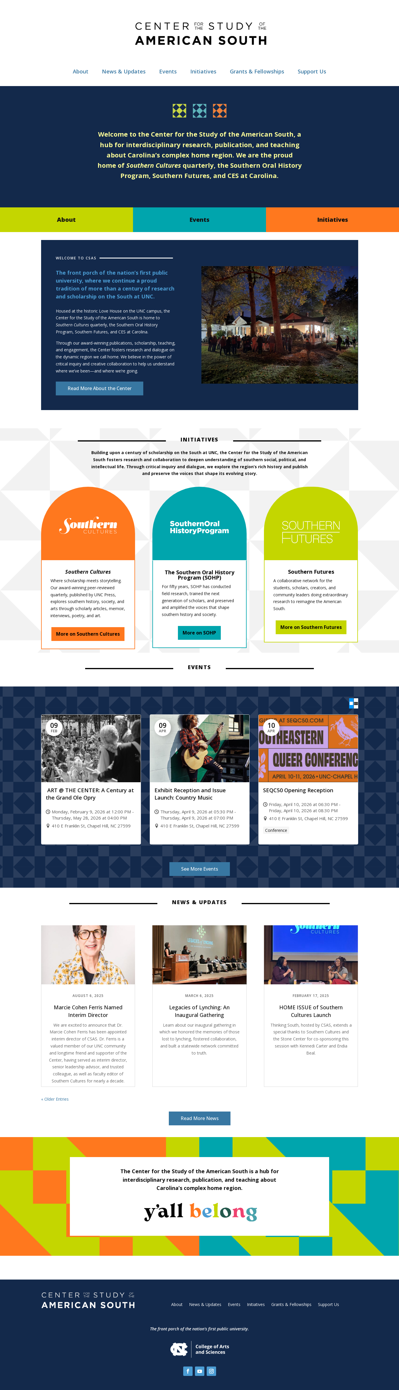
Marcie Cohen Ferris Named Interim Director (88, 1011)
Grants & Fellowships (257, 71)
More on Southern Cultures (88, 634)
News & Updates (124, 71)
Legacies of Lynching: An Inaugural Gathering (199, 1011)
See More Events (199, 868)
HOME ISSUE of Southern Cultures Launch (311, 1011)
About (80, 71)
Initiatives (203, 71)
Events (168, 71)
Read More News (200, 1118)
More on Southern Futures (311, 627)
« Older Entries (55, 1099)
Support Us (312, 71)
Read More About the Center (100, 388)
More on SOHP (199, 632)
